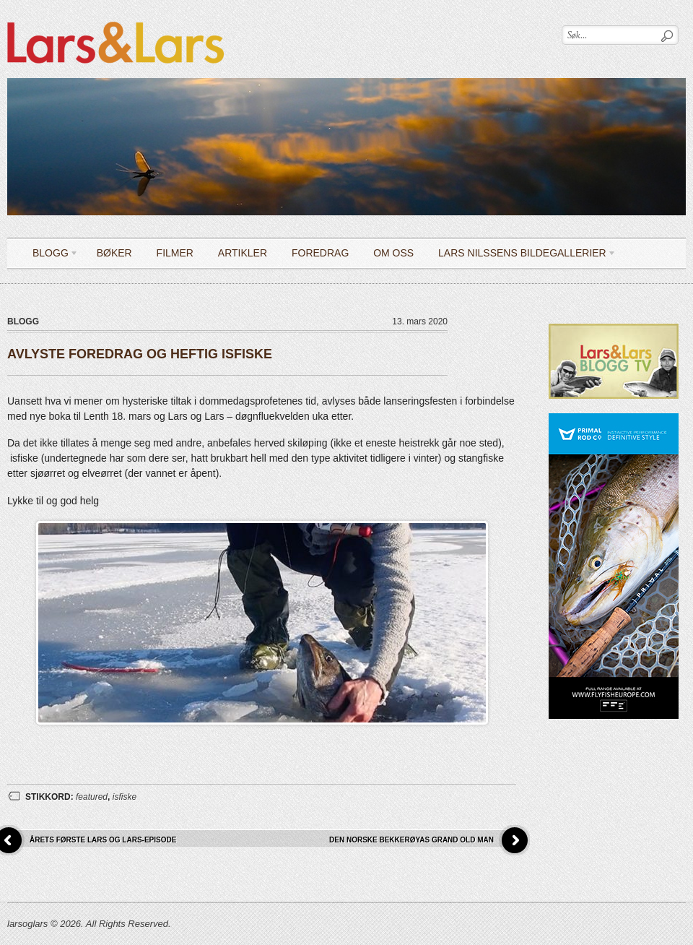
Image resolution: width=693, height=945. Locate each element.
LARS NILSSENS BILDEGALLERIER (521, 255)
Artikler (242, 253)
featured (92, 797)
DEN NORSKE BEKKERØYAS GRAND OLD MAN (411, 840)
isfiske (124, 797)
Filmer (175, 253)
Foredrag (320, 253)
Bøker (114, 253)
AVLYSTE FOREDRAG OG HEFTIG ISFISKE (139, 354)
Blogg (50, 255)
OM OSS (393, 253)
